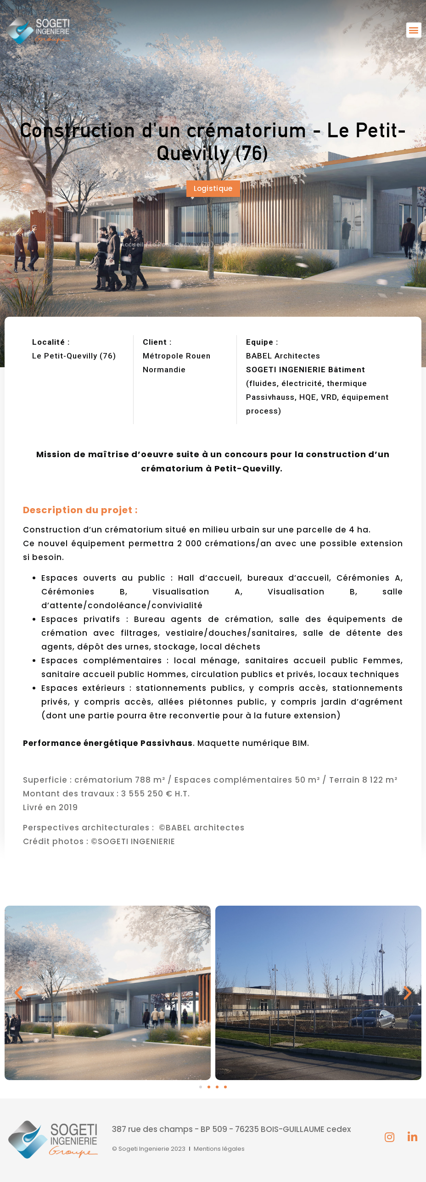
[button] (413, 30)
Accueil (132, 244)
